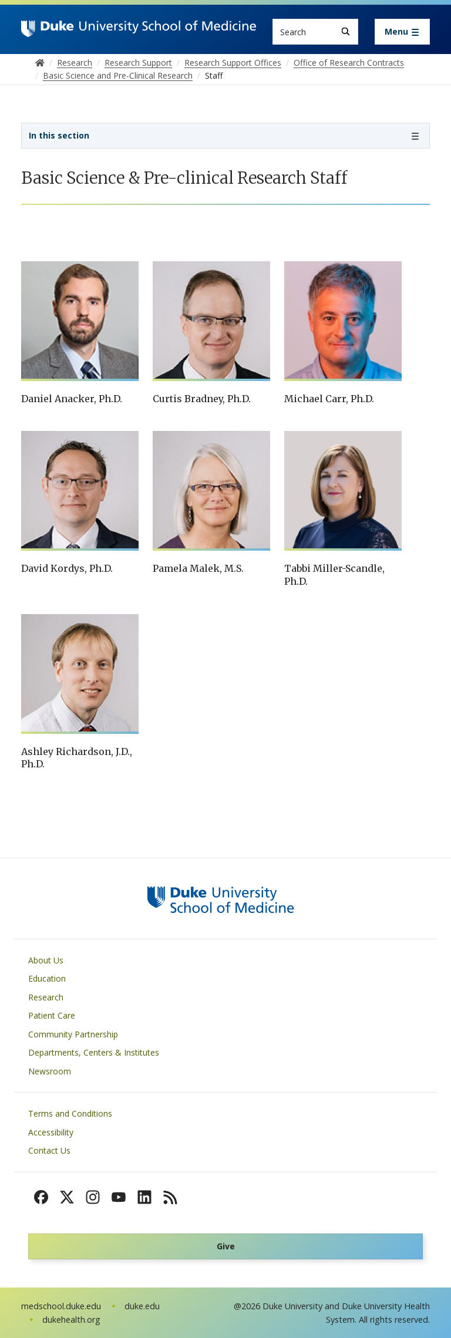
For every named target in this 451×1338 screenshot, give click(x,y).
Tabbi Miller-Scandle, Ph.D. (334, 574)
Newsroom (49, 1071)
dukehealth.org (71, 1319)
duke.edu (142, 1306)
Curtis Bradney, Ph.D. (202, 399)
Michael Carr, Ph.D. (329, 399)
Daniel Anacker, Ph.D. (71, 399)
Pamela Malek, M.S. (198, 568)
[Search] (345, 31)
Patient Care (51, 1015)
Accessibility (50, 1132)
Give (226, 1246)
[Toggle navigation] (402, 32)
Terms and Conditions (70, 1113)
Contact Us (49, 1150)
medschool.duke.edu (61, 1306)
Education (47, 978)
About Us (45, 960)
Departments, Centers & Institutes (93, 1052)
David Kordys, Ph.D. (67, 568)
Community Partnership (73, 1034)
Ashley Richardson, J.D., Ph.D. (76, 758)
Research (45, 997)
